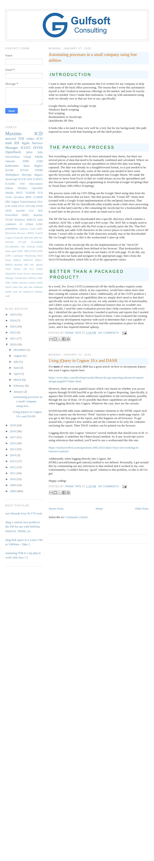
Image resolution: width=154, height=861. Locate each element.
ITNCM (31, 246)
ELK (40, 201)
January (19, 391)
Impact (38, 174)
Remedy (18, 264)
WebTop (32, 278)
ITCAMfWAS (12, 246)
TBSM (38, 156)
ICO (40, 138)
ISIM (14, 206)
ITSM (39, 206)
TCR (40, 192)
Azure (33, 229)
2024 (13, 320)
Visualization (21, 278)
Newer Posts (56, 508)
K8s (40, 152)
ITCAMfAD (37, 242)
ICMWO (38, 179)
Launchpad (17, 255)
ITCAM (22, 242)
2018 (13, 431)
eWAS (40, 282)
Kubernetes (12, 165)
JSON (8, 210)
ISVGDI (9, 242)
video (30, 138)
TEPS (8, 269)
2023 (13, 326)
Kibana (9, 188)
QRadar (9, 192)
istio (21, 287)
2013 (13, 461)
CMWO (30, 233)
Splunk (39, 264)
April (17, 373)
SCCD (22, 179)
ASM (39, 161)
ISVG (21, 206)
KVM (32, 251)
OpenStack (13, 152)
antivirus (23, 282)
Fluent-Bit (18, 237)
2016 (13, 443)
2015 (13, 449)
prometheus (11, 228)
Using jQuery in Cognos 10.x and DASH (83, 360)
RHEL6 (17, 260)
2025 (13, 314)
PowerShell (11, 215)
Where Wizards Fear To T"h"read (22, 513)
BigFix (38, 165)
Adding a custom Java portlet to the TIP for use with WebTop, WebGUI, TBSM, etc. (21, 526)
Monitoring (30, 255)
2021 (13, 338)
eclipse (29, 224)
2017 (13, 437)
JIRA (26, 251)
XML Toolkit (11, 282)
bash (40, 219)
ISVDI (38, 147)
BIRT (40, 229)
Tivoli (8, 197)
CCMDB (38, 197)
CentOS (39, 233)
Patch (40, 255)
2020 (13, 344)
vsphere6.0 (28, 291)
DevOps (27, 174)
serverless (18, 197)
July (16, 361)
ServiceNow (12, 156)
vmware (10, 161)
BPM (28, 197)
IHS (31, 237)
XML (40, 278)
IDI (16, 143)
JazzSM (20, 210)
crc (21, 224)
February (19, 385)
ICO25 (25, 147)
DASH (9, 170)
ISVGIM (30, 206)
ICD (38, 133)
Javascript (11, 179)
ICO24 (24, 170)
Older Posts (142, 508)
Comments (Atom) (76, 517)
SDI (26, 264)
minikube (38, 287)
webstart (38, 291)
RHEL (25, 215)
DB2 (7, 201)
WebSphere (12, 174)
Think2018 (10, 273)
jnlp (26, 287)
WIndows (19, 219)
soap (15, 291)
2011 (13, 473)
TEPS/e (17, 269)
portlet (8, 291)
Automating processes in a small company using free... (27, 401)
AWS (29, 179)
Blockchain (10, 233)
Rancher (38, 215)
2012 (13, 467)
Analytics (24, 229)
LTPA (8, 255)
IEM (26, 237)
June (17, 367)
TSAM (9, 219)
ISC (41, 237)
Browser (21, 233)
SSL (32, 264)
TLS (31, 269)
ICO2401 (10, 183)
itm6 (8, 143)
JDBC (20, 251)
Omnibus (22, 188)
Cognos (9, 237)
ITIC (23, 246)
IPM (36, 237)
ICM (7, 206)
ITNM (39, 170)
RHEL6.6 (28, 260)
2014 (13, 455)
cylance (32, 282)
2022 (13, 332)
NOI (40, 210)
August (18, 355)
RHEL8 (9, 264)
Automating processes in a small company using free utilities (93, 57)
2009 (13, 485)
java (29, 152)
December (20, 349)
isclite (39, 224)
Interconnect (36, 183)
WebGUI (31, 219)
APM (25, 161)
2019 (13, 425)
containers (10, 224)
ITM (22, 183)
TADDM (30, 192)
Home (99, 508)
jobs (30, 287)
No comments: (109, 333)
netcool (10, 138)
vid (19, 291)
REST (19, 192)
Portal (8, 260)
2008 (13, 491)
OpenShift (37, 188)
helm (15, 287)
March (18, 379)
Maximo (13, 133)
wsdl (7, 296)
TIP (25, 269)
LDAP (39, 251)
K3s (31, 210)
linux (26, 165)
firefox (8, 287)
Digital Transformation (23, 201)
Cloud (27, 156)
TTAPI (39, 269)
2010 (13, 479)
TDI (21, 138)
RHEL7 (39, 260)
